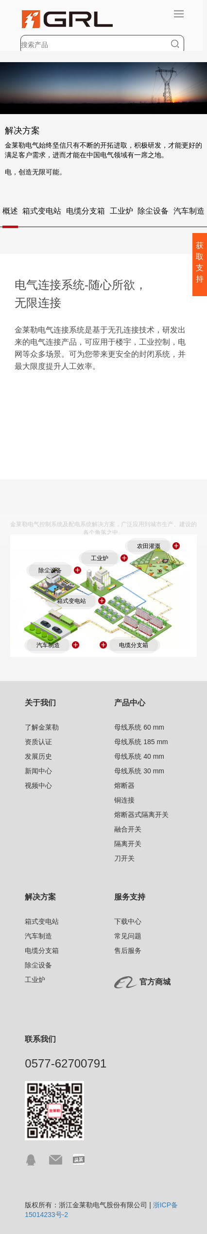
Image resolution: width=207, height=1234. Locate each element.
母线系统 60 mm (139, 727)
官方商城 (155, 982)
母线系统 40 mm (139, 756)
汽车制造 (189, 214)
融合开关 (127, 829)
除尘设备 (153, 214)
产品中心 (129, 703)
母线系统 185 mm (141, 742)
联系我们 (40, 1039)
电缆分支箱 (85, 214)
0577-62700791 (65, 1063)
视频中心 (38, 785)
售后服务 (127, 950)
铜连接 (124, 800)
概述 (10, 214)
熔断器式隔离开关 (141, 814)
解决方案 (40, 897)
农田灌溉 (148, 546)
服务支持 (129, 897)
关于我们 (40, 703)
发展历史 (38, 756)
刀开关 (124, 858)
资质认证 (38, 742)
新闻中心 (38, 771)
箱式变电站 (41, 214)
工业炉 (121, 214)
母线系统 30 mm (139, 771)
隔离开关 (127, 844)
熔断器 (124, 785)
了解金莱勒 (42, 727)
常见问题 (127, 936)
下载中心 (127, 921)
